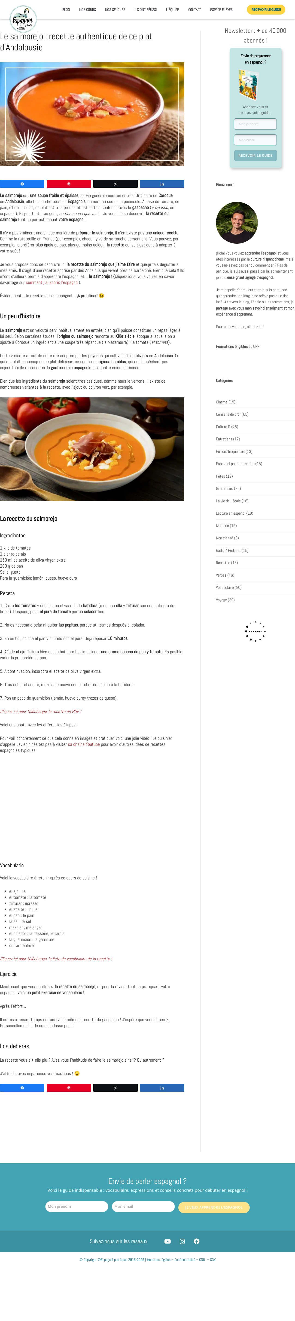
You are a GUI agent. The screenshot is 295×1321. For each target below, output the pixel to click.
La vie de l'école (228, 501)
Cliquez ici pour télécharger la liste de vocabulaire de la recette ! (56, 959)
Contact (194, 9)
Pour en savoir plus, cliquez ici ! (240, 327)
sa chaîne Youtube (84, 744)
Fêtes (220, 476)
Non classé (224, 538)
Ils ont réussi (145, 9)
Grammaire (224, 489)
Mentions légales (158, 1259)
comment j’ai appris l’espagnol (52, 282)
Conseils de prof (228, 414)
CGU (202, 1259)
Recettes (223, 563)
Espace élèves (221, 9)
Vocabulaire (225, 587)
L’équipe (172, 9)
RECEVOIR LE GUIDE (255, 155)
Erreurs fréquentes (230, 451)
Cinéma (222, 402)
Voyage (221, 600)
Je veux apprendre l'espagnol (214, 1206)
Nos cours (87, 9)
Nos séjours (115, 9)
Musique (222, 525)
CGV (213, 1259)
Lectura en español (230, 513)
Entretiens (224, 439)
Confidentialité (184, 1259)
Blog (66, 9)
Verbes (221, 575)
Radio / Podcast (228, 550)
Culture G (223, 427)
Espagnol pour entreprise (235, 464)
